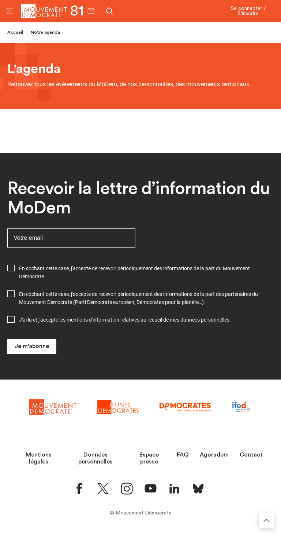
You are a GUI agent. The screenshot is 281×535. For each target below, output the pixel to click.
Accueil (15, 32)
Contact (251, 455)
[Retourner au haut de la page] (266, 520)
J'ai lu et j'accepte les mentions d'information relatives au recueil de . (125, 320)
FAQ (183, 455)
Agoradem (214, 455)
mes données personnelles (199, 320)
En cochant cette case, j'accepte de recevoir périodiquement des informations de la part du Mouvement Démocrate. (134, 272)
